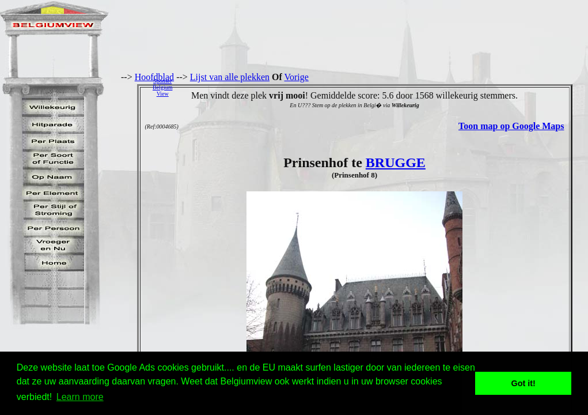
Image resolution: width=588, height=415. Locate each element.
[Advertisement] (383, 87)
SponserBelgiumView (162, 87)
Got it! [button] (523, 383)
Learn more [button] (80, 397)
